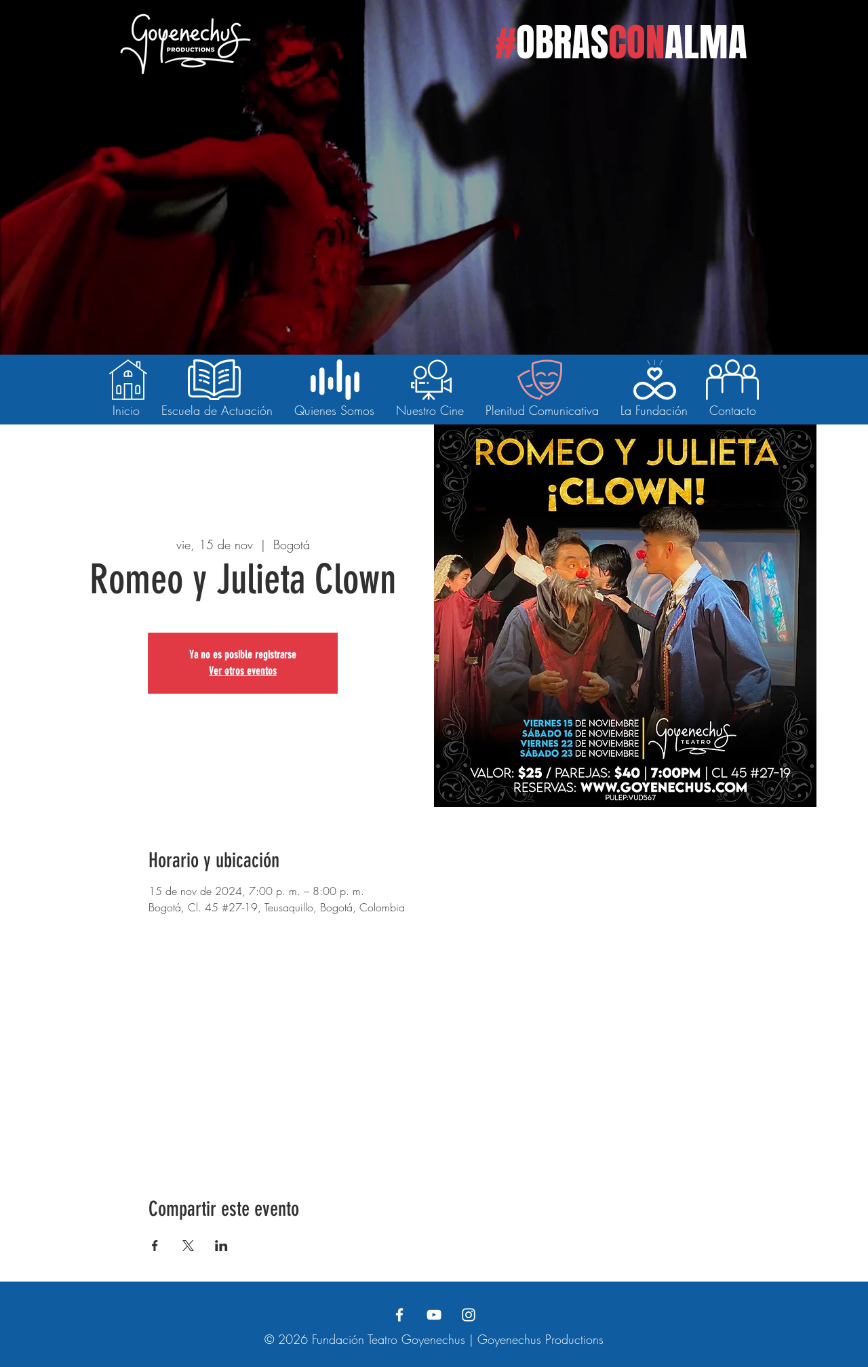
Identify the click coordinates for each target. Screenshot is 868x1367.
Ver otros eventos (243, 671)
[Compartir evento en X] (188, 1245)
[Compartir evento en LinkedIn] (221, 1245)
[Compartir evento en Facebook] (155, 1245)
